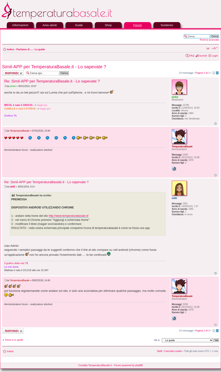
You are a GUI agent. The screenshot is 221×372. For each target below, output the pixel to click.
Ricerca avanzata (209, 39)
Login (215, 55)
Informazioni (20, 25)
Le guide (40, 49)
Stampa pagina (207, 48)
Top (215, 123)
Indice (10, 49)
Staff (159, 351)
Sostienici (167, 25)
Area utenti (50, 25)
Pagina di (202, 72)
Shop (108, 25)
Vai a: (157, 340)
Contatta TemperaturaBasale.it (95, 365)
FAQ (191, 55)
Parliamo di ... (24, 49)
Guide (79, 25)
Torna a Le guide (14, 339)
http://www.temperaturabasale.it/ (68, 215)
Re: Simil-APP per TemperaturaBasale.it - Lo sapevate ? (52, 81)
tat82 (12, 186)
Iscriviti (203, 55)
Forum (137, 25)
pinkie (13, 86)
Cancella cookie (173, 351)
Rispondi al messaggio (13, 73)
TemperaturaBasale (20, 131)
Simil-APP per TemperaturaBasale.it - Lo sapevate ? (54, 66)
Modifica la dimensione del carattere (214, 48)
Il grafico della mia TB (16, 263)
